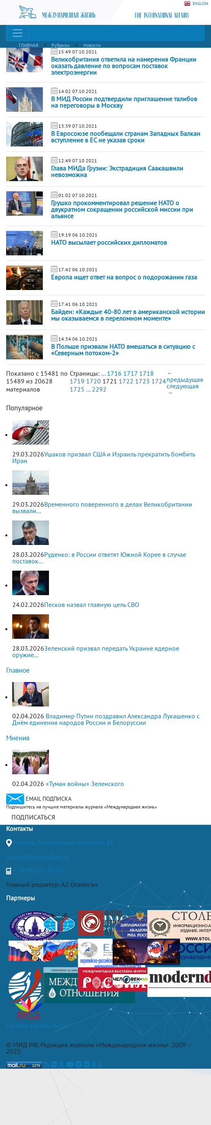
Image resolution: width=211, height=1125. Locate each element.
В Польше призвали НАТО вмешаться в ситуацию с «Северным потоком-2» (123, 349)
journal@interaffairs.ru (38, 857)
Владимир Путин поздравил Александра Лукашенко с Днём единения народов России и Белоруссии (106, 719)
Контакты (19, 828)
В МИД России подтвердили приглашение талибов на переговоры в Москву (124, 102)
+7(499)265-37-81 (38, 870)
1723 (142, 381)
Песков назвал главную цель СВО (91, 604)
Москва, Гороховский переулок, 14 (63, 842)
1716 (114, 373)
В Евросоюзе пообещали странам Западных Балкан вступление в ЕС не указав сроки (125, 136)
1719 (77, 381)
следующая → (183, 389)
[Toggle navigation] (17, 33)
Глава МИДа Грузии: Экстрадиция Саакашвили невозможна (117, 171)
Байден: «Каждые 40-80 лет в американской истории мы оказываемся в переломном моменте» (128, 315)
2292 (99, 389)
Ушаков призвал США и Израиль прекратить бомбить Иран (103, 457)
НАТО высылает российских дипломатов (109, 242)
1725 (77, 389)
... (103, 373)
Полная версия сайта (36, 1025)
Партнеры (20, 898)
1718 (146, 373)
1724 (158, 381)
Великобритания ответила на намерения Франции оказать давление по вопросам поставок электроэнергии (123, 65)
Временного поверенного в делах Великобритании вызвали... (102, 507)
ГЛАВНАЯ (28, 45)
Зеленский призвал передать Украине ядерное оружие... (95, 651)
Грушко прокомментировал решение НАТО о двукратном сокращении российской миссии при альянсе (122, 209)
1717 (130, 373)
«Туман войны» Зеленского (85, 784)
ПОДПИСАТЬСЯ (33, 817)
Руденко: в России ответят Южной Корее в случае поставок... (99, 557)
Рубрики (60, 45)
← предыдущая (185, 376)
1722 (126, 381)
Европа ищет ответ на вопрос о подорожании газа (124, 277)
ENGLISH (196, 3)
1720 (93, 381)
